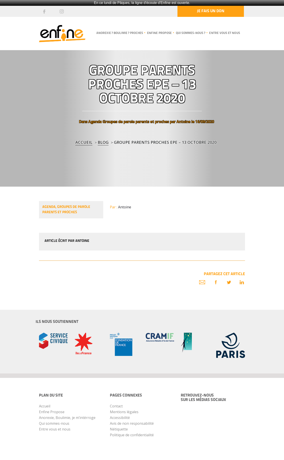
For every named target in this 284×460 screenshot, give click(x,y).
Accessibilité (120, 417)
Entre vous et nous (224, 33)
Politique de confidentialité (132, 434)
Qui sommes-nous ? (190, 33)
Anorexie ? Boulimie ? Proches (119, 33)
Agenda (95, 121)
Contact (116, 406)
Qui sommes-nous (54, 423)
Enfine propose (159, 33)
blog (103, 142)
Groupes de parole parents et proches (136, 121)
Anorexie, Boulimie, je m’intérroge (67, 417)
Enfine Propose (51, 411)
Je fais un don (210, 11)
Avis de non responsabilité (132, 423)
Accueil (83, 142)
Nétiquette (119, 429)
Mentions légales (124, 411)
